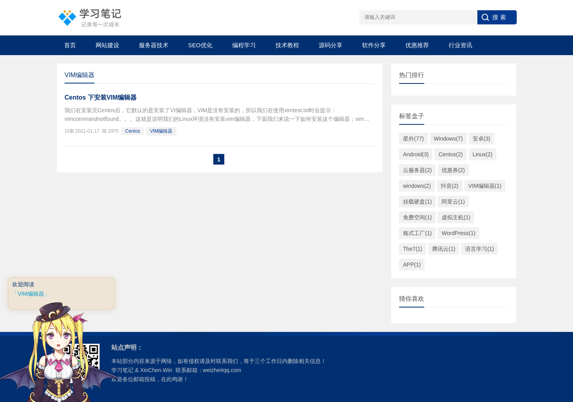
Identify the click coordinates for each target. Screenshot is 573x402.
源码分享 (330, 45)
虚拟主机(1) (456, 217)
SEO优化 (200, 45)
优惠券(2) (453, 170)
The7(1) (412, 249)
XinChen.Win (156, 370)
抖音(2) (449, 186)
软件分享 (374, 45)
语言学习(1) (479, 249)
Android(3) (416, 154)
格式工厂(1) (417, 233)
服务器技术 (153, 45)
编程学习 (244, 45)
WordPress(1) (458, 233)
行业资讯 (460, 45)
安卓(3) (481, 138)
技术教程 (287, 45)
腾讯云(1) (443, 249)
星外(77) (413, 138)
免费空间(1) (417, 217)
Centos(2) (450, 154)
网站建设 (107, 45)
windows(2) (417, 186)
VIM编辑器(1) (484, 186)
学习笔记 (122, 370)
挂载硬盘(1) (417, 201)
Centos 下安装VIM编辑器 (101, 97)
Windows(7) (448, 138)
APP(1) (412, 264)
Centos (132, 131)
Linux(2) (483, 154)
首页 (70, 45)
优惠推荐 (417, 45)
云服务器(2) (417, 170)
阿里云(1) (453, 201)
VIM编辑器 (161, 131)
